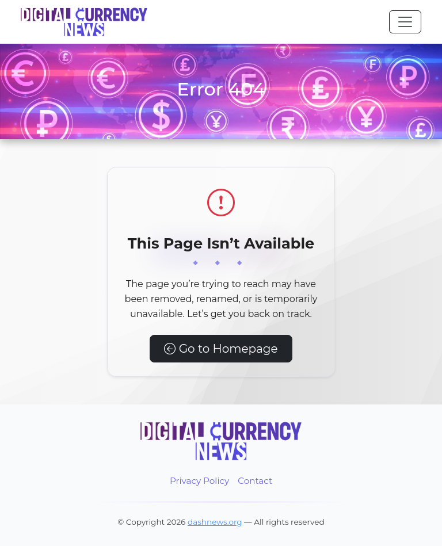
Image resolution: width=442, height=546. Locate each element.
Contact (255, 480)
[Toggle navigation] (405, 21)
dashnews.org (215, 521)
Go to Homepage (220, 349)
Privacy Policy (199, 480)
